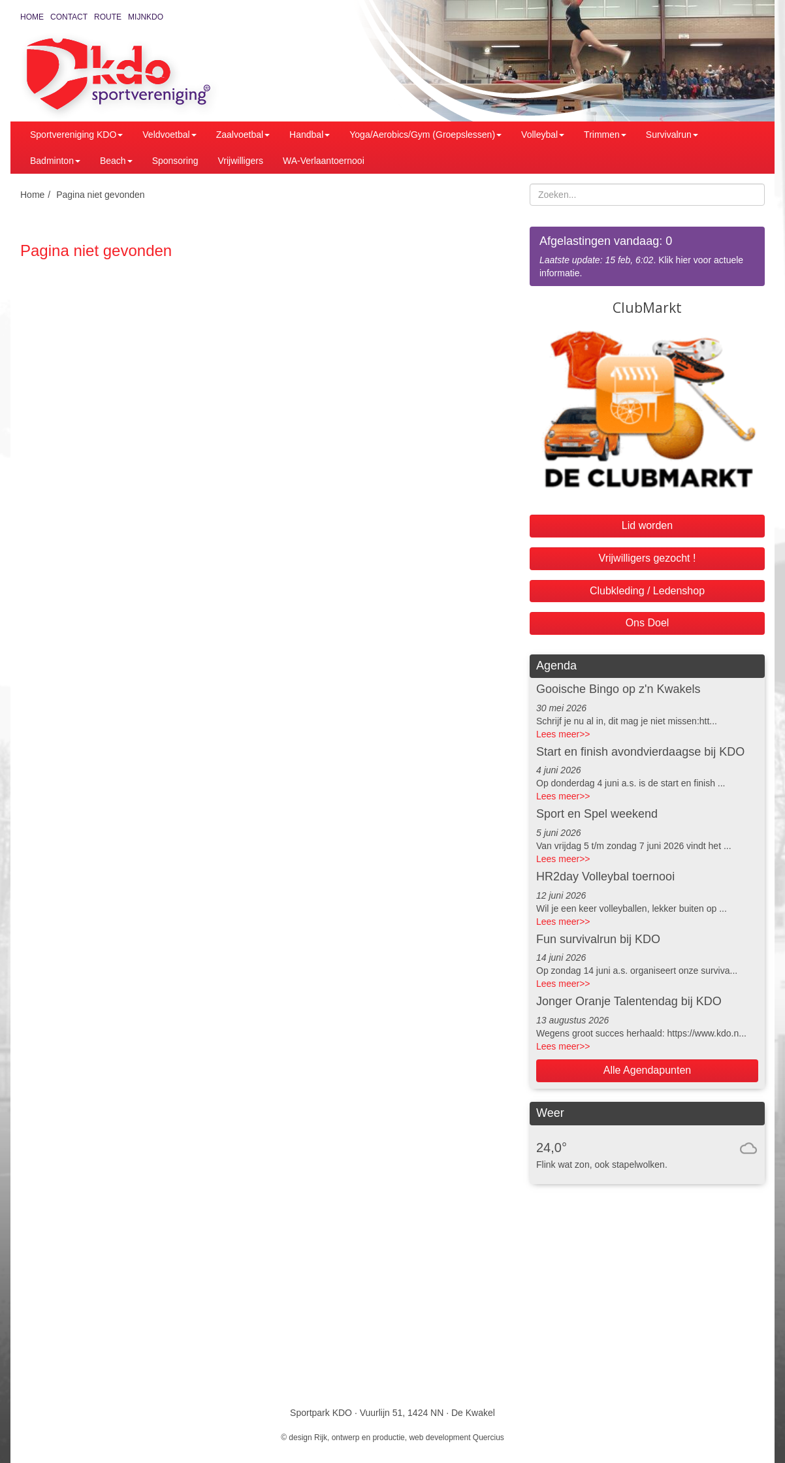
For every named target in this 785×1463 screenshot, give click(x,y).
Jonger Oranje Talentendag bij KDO (629, 1001)
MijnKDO (145, 17)
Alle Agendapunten (647, 1070)
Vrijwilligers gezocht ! (647, 558)
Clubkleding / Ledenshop (647, 590)
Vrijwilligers (240, 160)
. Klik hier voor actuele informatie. (647, 255)
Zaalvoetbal (243, 134)
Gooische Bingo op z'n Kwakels (618, 689)
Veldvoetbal (169, 134)
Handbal (309, 134)
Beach (116, 160)
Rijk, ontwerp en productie (359, 1437)
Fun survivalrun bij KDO (598, 939)
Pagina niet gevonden (100, 194)
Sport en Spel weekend (597, 813)
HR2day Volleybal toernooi (605, 876)
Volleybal (542, 134)
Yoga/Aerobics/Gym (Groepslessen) (425, 134)
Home (32, 17)
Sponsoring (175, 160)
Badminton (55, 160)
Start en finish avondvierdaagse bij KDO (640, 751)
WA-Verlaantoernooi (323, 160)
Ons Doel (647, 622)
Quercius (488, 1437)
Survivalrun (672, 134)
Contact (69, 17)
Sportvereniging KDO (76, 134)
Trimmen (605, 134)
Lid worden (647, 525)
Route (107, 17)
